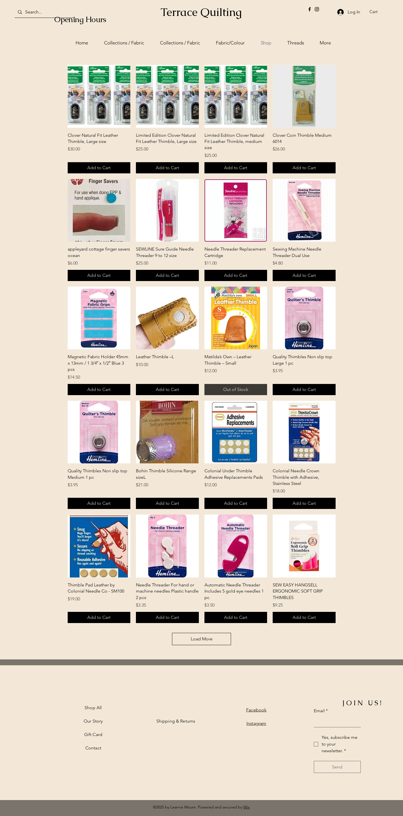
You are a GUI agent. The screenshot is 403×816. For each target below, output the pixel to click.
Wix (246, 807)
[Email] (335, 721)
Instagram (256, 723)
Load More (202, 639)
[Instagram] (317, 9)
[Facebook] (309, 9)
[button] (377, 11)
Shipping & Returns (175, 721)
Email (321, 711)
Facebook (256, 710)
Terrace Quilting (201, 12)
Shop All (93, 707)
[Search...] (44, 12)
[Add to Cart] (99, 167)
